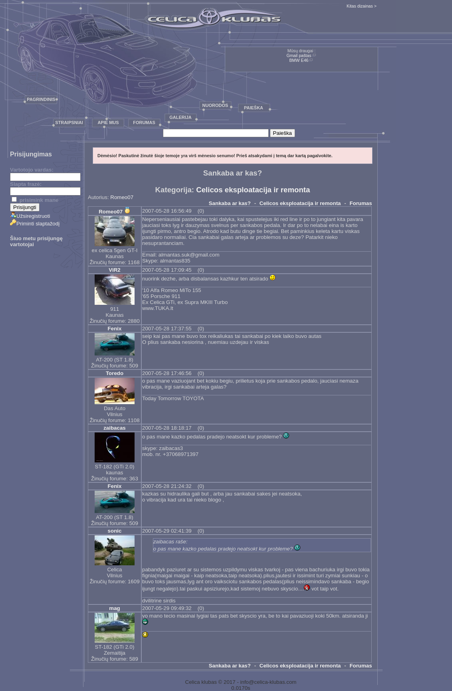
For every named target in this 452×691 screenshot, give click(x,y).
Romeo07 (121, 197)
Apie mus (108, 122)
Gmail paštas (298, 55)
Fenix (115, 329)
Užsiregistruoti (30, 216)
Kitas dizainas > (362, 6)
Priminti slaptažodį (34, 224)
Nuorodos (215, 105)
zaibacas (114, 428)
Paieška (253, 107)
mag (114, 608)
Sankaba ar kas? (230, 203)
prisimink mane (35, 200)
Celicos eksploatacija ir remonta (253, 190)
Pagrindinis (41, 99)
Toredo (114, 373)
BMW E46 (299, 60)
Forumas (144, 122)
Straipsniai (69, 122)
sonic (115, 531)
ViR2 (114, 270)
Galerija (180, 117)
